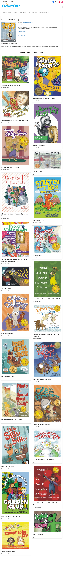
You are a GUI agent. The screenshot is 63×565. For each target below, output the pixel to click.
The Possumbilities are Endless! (43, 459)
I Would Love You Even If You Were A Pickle (47, 299)
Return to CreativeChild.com (8, 1)
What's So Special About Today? (12, 419)
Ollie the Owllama (7, 333)
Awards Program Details (20, 12)
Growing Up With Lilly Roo (10, 167)
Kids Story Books (21, 35)
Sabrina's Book (6, 288)
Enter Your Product (32, 12)
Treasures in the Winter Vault (10, 85)
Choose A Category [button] (7, 12)
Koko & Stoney (38, 534)
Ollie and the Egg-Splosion (41, 424)
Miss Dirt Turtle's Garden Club (11, 516)
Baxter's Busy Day (39, 145)
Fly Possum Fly (38, 255)
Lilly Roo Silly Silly (7, 466)
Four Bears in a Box (7, 376)
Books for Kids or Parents (27, 22)
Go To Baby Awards (44, 12)
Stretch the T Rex (38, 220)
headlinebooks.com (21, 31)
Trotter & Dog (37, 171)
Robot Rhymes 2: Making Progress (44, 98)
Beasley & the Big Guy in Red (42, 379)
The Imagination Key (8, 551)
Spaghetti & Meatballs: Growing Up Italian (15, 120)
